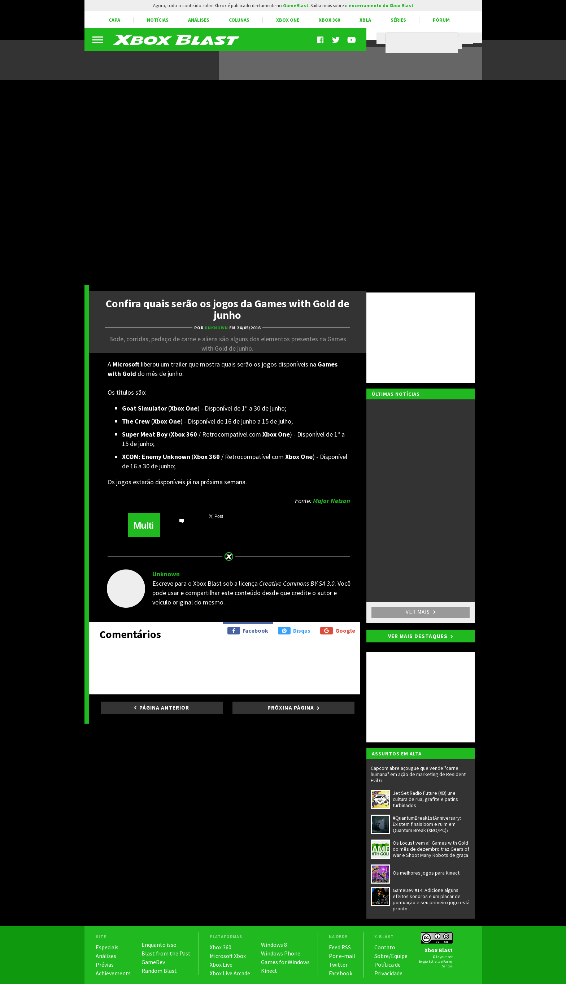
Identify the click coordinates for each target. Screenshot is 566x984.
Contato (384, 947)
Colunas (239, 20)
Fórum (441, 20)
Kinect (269, 970)
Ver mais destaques (418, 636)
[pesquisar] (424, 43)
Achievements (113, 973)
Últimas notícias (396, 394)
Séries (398, 20)
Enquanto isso (159, 944)
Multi (144, 525)
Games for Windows (285, 962)
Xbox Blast (439, 950)
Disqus (294, 630)
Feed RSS (340, 947)
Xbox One (287, 20)
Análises (198, 20)
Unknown (166, 574)
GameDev (153, 962)
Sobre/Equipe (391, 955)
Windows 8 (274, 944)
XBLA (365, 20)
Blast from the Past (166, 953)
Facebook (247, 630)
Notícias (158, 20)
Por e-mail (342, 955)
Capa (114, 20)
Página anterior (164, 707)
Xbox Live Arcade (230, 973)
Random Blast (159, 970)
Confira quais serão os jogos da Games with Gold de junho (227, 309)
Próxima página (290, 707)
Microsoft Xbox (228, 955)
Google (337, 630)
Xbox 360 (329, 20)
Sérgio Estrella (429, 961)
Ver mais (420, 611)
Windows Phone (280, 953)
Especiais (107, 947)
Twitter (338, 964)
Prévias (105, 964)
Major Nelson (331, 501)
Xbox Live (221, 964)
